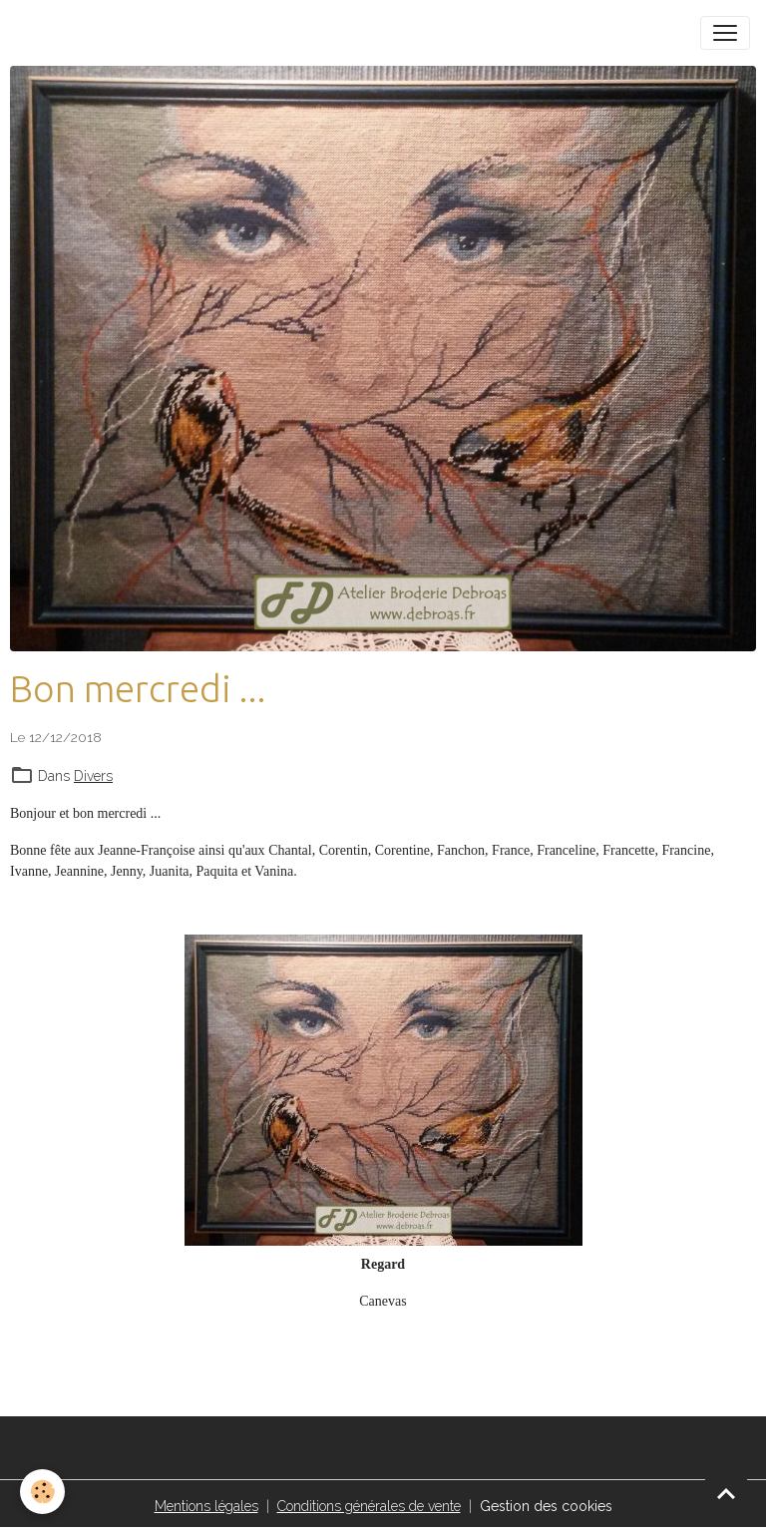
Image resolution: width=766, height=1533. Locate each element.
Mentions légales (206, 1506)
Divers (93, 776)
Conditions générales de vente (369, 1506)
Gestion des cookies (546, 1506)
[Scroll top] (726, 1493)
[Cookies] (42, 1491)
